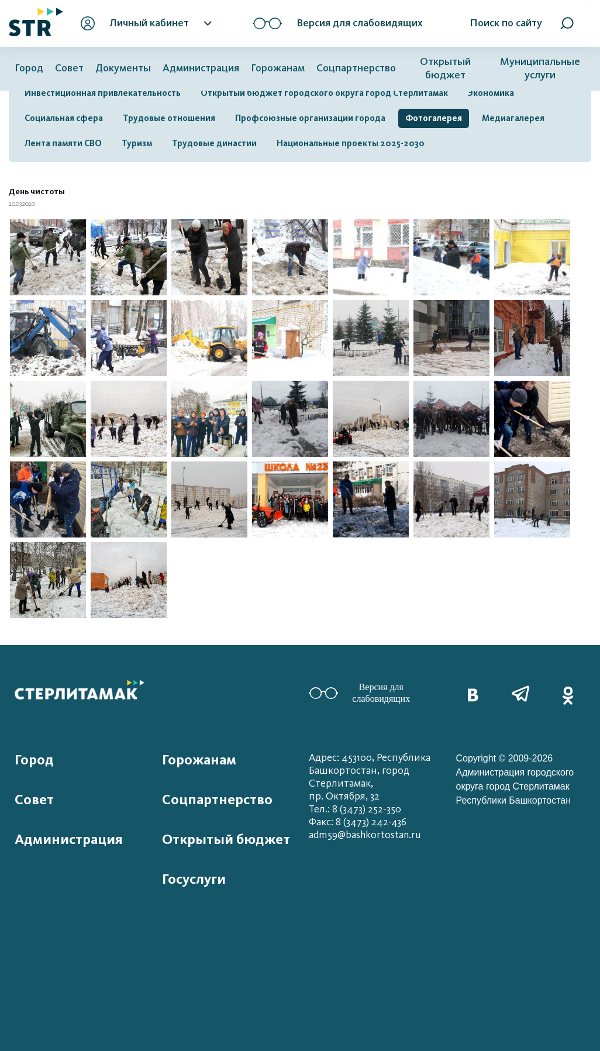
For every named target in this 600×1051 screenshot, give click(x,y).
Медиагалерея (513, 118)
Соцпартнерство (356, 68)
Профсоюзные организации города (310, 118)
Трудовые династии (214, 143)
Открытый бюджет (445, 68)
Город (29, 68)
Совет (69, 68)
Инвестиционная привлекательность (103, 93)
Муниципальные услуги (540, 68)
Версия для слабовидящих (359, 693)
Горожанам (278, 68)
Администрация (201, 68)
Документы (123, 68)
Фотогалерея (433, 118)
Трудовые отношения (169, 118)
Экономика (491, 93)
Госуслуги (194, 879)
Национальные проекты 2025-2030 (351, 143)
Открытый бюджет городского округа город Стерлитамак (324, 93)
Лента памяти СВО (63, 143)
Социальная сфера (64, 118)
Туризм (137, 143)
